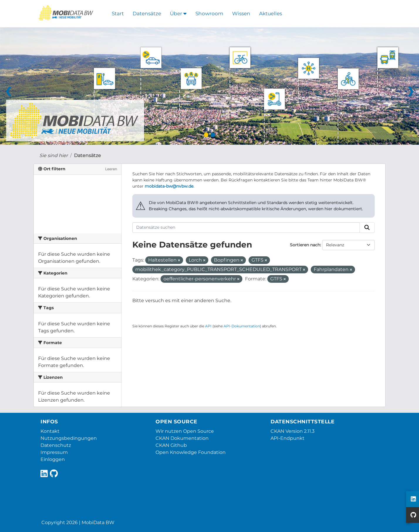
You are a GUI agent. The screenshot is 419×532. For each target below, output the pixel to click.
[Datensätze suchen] (246, 227)
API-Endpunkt (288, 438)
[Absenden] (367, 227)
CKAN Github (171, 445)
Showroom (209, 13)
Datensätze (147, 13)
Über (178, 13)
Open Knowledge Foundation (191, 452)
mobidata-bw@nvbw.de (169, 186)
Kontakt (50, 431)
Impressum (54, 452)
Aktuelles (270, 13)
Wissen (241, 13)
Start (118, 13)
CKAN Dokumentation (182, 438)
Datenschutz (55, 445)
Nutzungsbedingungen (68, 438)
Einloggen (52, 459)
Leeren (111, 169)
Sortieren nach (305, 245)
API (208, 326)
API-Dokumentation (242, 326)
